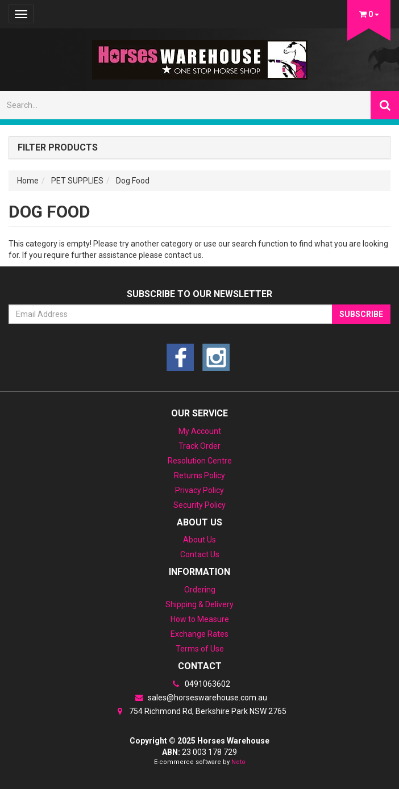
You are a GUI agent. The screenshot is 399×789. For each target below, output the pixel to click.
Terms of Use (200, 648)
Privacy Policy (199, 490)
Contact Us (199, 554)
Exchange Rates (199, 633)
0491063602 (199, 683)
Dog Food (132, 180)
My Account (199, 431)
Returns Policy (199, 475)
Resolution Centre (200, 460)
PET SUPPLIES (77, 180)
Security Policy (199, 505)
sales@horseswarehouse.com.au (199, 697)
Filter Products (58, 148)
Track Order (199, 445)
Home (28, 180)
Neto (238, 762)
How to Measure (200, 619)
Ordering (199, 589)
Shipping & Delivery (199, 604)
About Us (199, 539)
